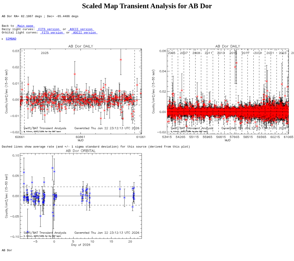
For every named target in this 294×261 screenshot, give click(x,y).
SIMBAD (11, 43)
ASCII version (81, 32)
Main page (25, 28)
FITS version (49, 32)
